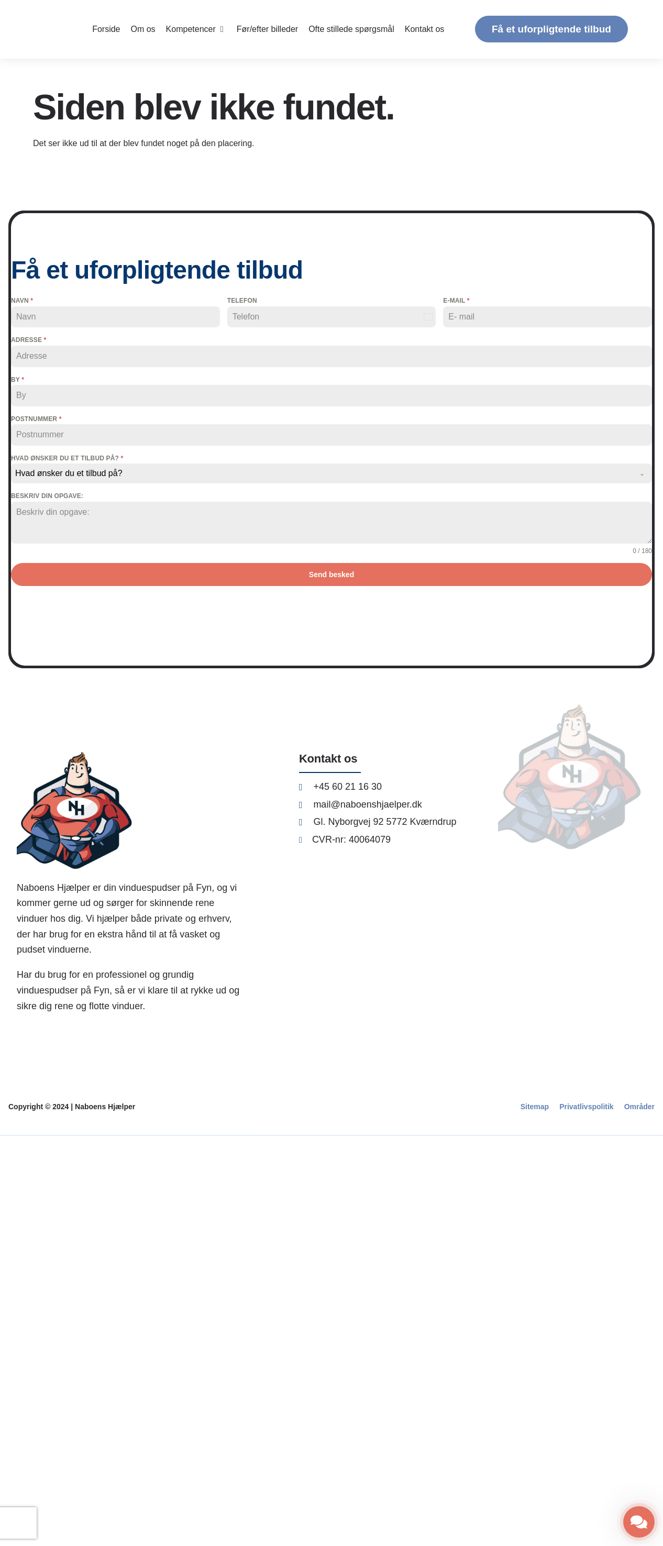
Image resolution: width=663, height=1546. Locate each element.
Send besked (331, 574)
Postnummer (36, 419)
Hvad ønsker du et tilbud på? (67, 458)
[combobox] (331, 473)
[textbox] (321, 473)
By (17, 379)
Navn (22, 300)
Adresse (28, 340)
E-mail (456, 300)
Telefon (242, 300)
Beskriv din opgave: (47, 496)
